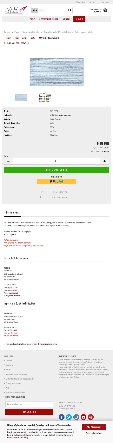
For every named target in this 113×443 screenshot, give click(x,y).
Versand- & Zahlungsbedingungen (16, 374)
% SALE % (79, 19)
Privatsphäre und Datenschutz (15, 392)
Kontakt (8, 369)
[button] (80, 2)
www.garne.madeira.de (12, 293)
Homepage (41, 343)
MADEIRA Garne (8, 271)
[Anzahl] (56, 161)
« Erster (8, 37)
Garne (32, 19)
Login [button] (92, 2)
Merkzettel (104, 2)
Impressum (9, 360)
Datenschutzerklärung (20, 437)
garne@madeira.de (12, 290)
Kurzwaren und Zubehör (48, 19)
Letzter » (33, 37)
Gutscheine (67, 19)
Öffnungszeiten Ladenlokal (14, 383)
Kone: (6, 156)
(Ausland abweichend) (64, 115)
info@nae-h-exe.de (69, 408)
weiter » (25, 37)
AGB (7, 388)
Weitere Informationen (94, 432)
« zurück (16, 37)
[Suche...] (34, 10)
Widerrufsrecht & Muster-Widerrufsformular (20, 378)
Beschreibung (12, 212)
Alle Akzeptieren (94, 426)
